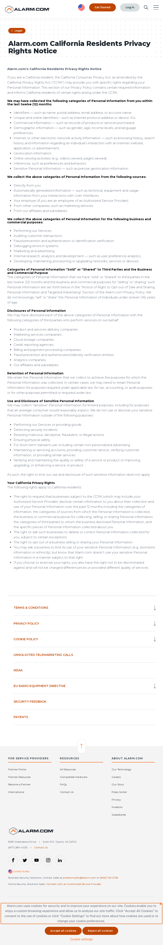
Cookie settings (81, 939)
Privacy (116, 799)
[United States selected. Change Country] (81, 7)
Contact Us (66, 792)
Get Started (102, 7)
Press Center (119, 792)
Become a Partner (19, 784)
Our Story (118, 784)
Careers (116, 777)
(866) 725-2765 (109, 877)
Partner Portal (17, 769)
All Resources (68, 769)
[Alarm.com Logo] (27, 9)
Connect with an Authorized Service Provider (73, 884)
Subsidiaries (119, 814)
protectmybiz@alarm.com (79, 877)
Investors (117, 807)
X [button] (160, 904)
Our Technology (121, 769)
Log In (130, 7)
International (16, 792)
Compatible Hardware (73, 777)
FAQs (63, 784)
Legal (16, 30)
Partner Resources (19, 777)
